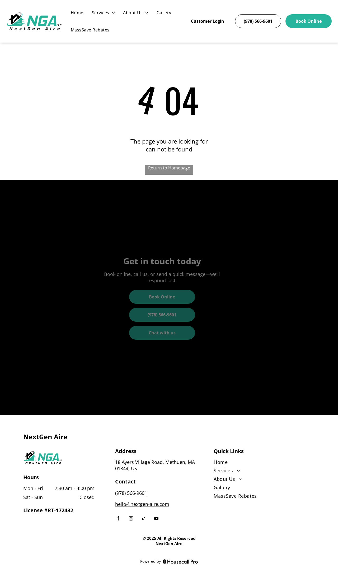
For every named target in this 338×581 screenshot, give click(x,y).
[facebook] (118, 519)
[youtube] (156, 519)
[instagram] (131, 519)
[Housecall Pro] (180, 561)
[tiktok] (143, 519)
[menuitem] (77, 12)
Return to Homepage (169, 168)
